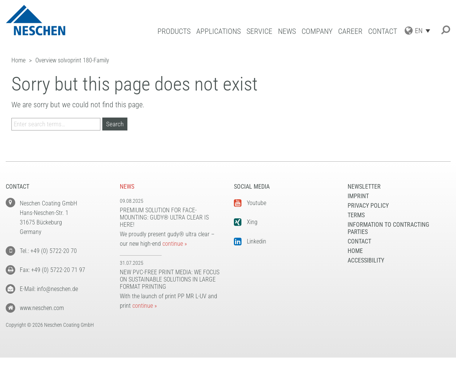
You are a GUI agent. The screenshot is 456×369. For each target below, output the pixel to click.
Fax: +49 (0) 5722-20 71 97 (52, 270)
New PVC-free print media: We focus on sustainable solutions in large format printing (169, 279)
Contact (382, 31)
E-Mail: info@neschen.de (49, 289)
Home (355, 250)
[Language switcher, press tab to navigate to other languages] (424, 30)
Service (259, 31)
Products (174, 31)
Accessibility (366, 260)
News (287, 31)
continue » (174, 243)
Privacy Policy (368, 205)
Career (350, 31)
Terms (356, 215)
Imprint (358, 196)
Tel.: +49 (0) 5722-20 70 (48, 250)
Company (317, 31)
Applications (218, 31)
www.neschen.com (42, 308)
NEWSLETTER (364, 186)
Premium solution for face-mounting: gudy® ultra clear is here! (164, 217)
